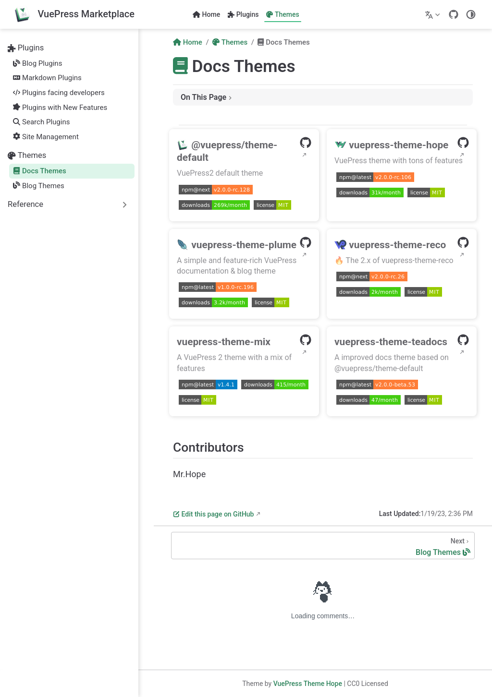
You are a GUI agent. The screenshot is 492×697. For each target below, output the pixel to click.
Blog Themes (38, 185)
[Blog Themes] (323, 545)
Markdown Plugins (47, 77)
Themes (282, 14)
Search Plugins (41, 122)
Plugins (243, 14)
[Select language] (433, 14)
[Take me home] (74, 14)
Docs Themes (39, 171)
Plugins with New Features (60, 107)
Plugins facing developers (58, 92)
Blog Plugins (37, 63)
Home (206, 14)
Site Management (46, 136)
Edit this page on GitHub (213, 514)
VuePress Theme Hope (307, 683)
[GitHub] (453, 14)
